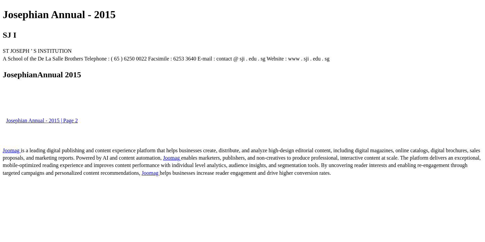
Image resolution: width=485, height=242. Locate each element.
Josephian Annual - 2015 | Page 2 (42, 120)
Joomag (12, 150)
